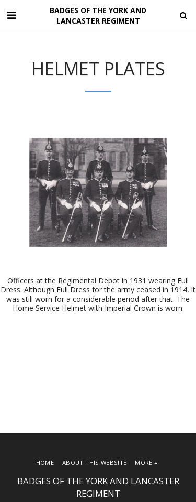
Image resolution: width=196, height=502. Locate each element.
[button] (11, 15)
